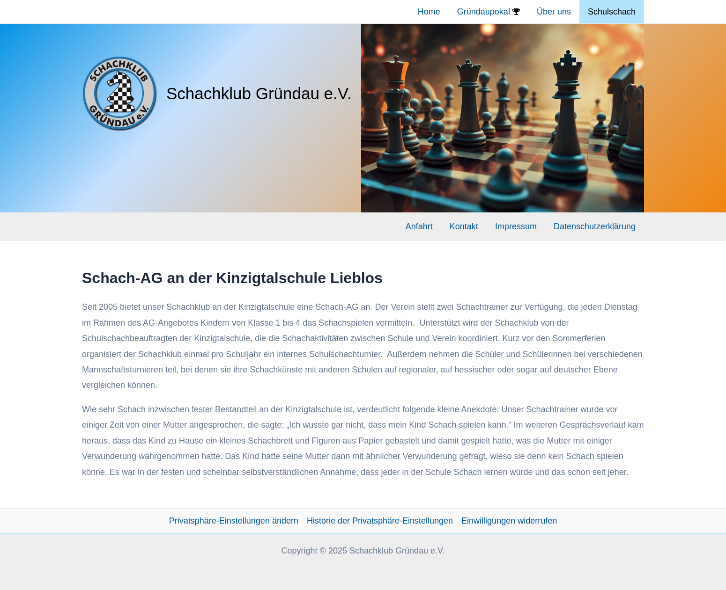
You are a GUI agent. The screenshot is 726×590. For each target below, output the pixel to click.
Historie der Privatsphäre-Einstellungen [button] (380, 520)
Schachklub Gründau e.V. (259, 93)
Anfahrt (419, 226)
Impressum (516, 226)
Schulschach (612, 11)
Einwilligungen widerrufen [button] (509, 520)
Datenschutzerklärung (595, 226)
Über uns (554, 11)
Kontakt (464, 226)
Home (429, 11)
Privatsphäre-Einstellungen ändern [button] (233, 520)
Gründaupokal (488, 11)
